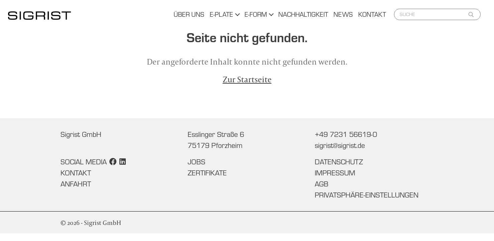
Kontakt (372, 14)
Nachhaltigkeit (303, 14)
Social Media (84, 161)
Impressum (335, 172)
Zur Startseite (247, 79)
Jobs (196, 161)
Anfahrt (76, 183)
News (343, 14)
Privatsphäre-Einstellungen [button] (366, 194)
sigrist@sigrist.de (340, 145)
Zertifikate (207, 172)
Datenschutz (339, 161)
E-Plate (221, 14)
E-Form (255, 14)
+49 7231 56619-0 (346, 134)
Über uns (189, 14)
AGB (321, 183)
